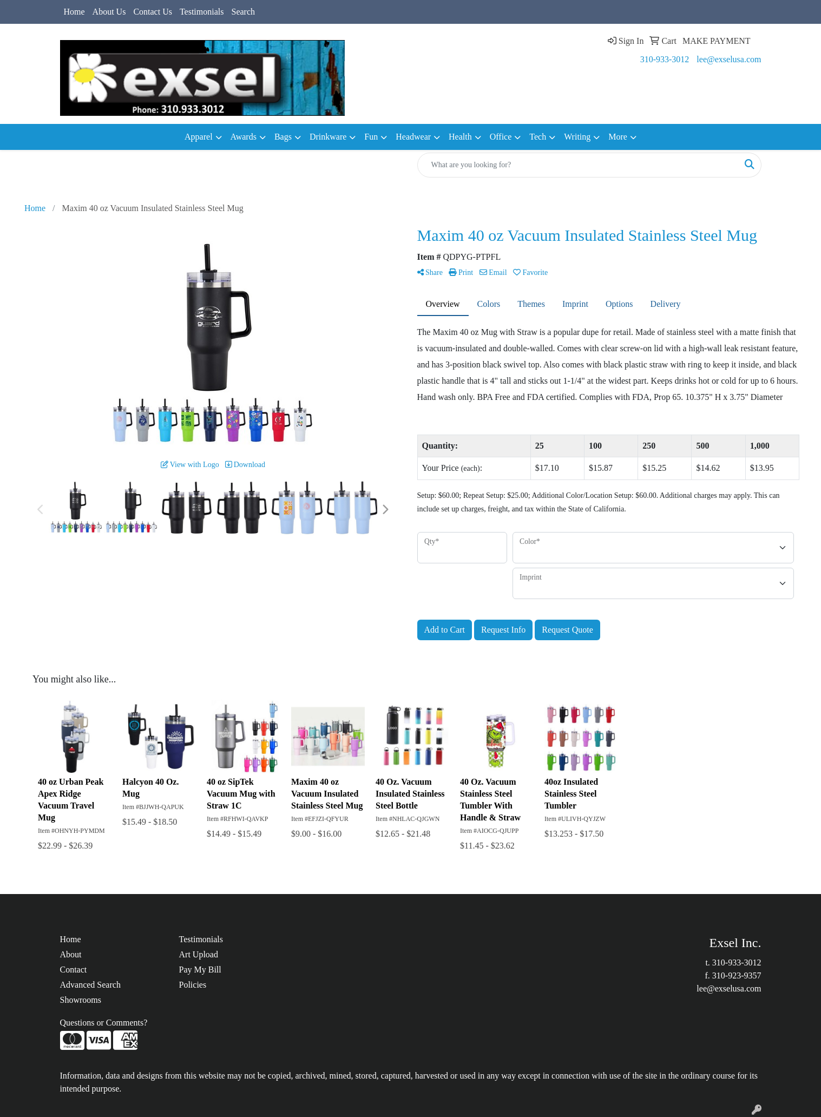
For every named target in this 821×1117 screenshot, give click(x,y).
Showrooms (80, 999)
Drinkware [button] (328, 136)
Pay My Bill (200, 969)
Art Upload (198, 954)
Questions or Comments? (104, 1022)
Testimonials (202, 11)
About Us (109, 11)
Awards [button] (244, 136)
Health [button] (460, 136)
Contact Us (152, 11)
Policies (193, 984)
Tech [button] (537, 136)
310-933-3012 (664, 59)
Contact (73, 969)
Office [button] (501, 136)
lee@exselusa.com (729, 59)
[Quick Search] (578, 165)
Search (243, 11)
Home (74, 11)
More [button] (617, 136)
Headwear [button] (413, 136)
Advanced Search (90, 984)
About (71, 954)
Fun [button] (371, 136)
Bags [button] (283, 136)
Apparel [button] (199, 136)
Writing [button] (577, 136)
